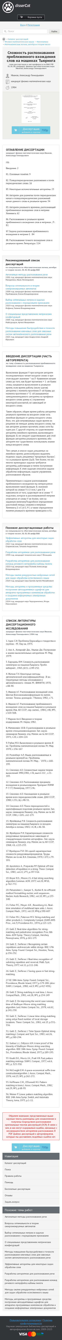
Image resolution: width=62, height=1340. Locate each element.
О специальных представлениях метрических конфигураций (28, 1244)
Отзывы (8, 1195)
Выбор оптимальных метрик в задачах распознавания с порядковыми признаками (27, 301)
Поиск (8, 1169)
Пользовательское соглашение (25, 1320)
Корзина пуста (35, 17)
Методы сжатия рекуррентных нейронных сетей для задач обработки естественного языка (30, 576)
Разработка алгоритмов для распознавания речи (30, 552)
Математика (42, 41)
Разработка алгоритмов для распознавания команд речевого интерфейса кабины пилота (29, 562)
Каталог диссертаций (18, 39)
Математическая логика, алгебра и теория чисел (27, 44)
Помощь (9, 1182)
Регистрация (33, 24)
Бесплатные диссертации (17, 1188)
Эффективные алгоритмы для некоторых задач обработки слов (29, 1266)
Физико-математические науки (19, 41)
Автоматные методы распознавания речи (27, 274)
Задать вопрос (12, 1201)
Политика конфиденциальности (36, 1322)
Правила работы (13, 1175)
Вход (23, 24)
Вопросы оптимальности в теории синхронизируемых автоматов (23, 287)
